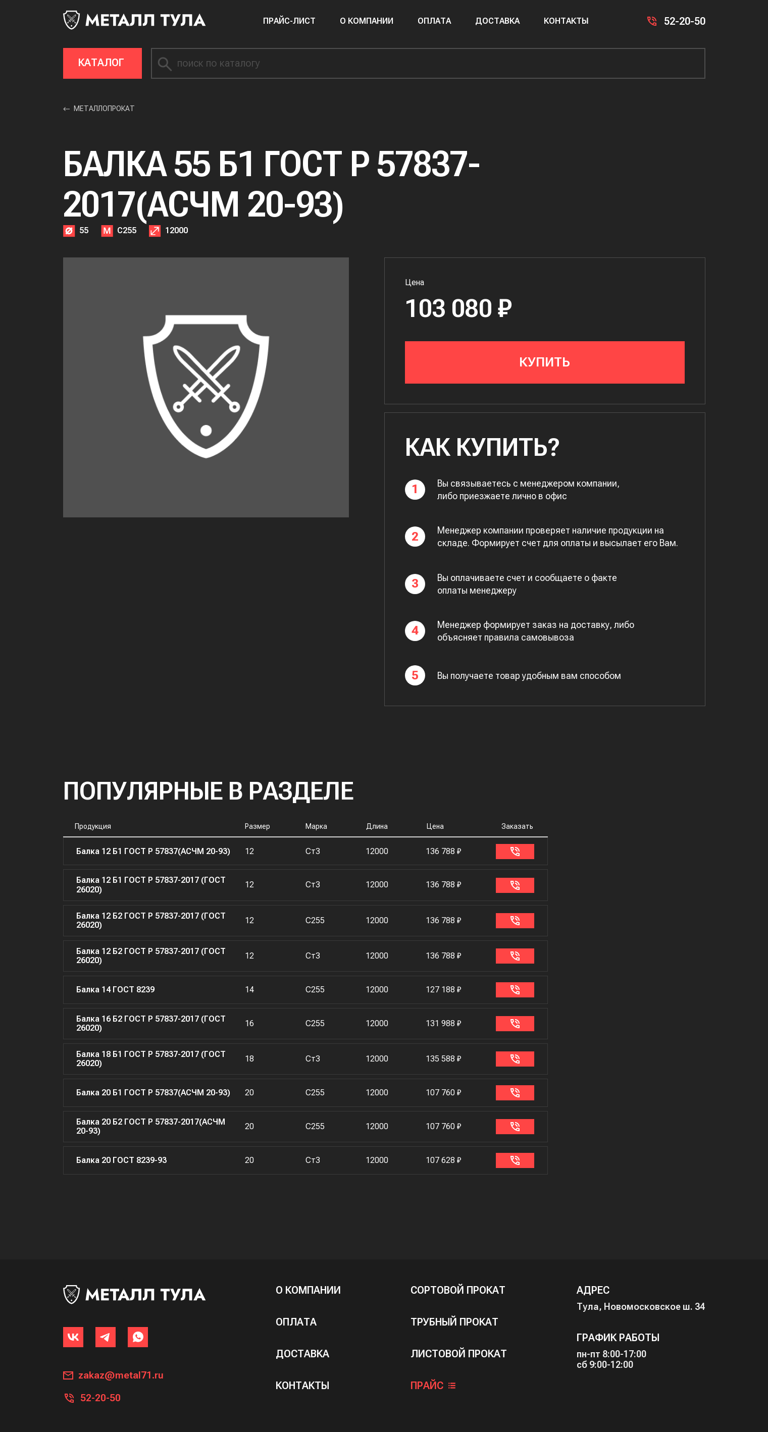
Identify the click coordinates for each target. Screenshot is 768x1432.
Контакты (566, 21)
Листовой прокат (459, 1346)
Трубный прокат (454, 1314)
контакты (302, 1378)
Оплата (434, 21)
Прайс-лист (289, 21)
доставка (302, 1346)
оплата (296, 1314)
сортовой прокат (458, 1282)
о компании (308, 1282)
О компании (366, 21)
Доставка (497, 21)
